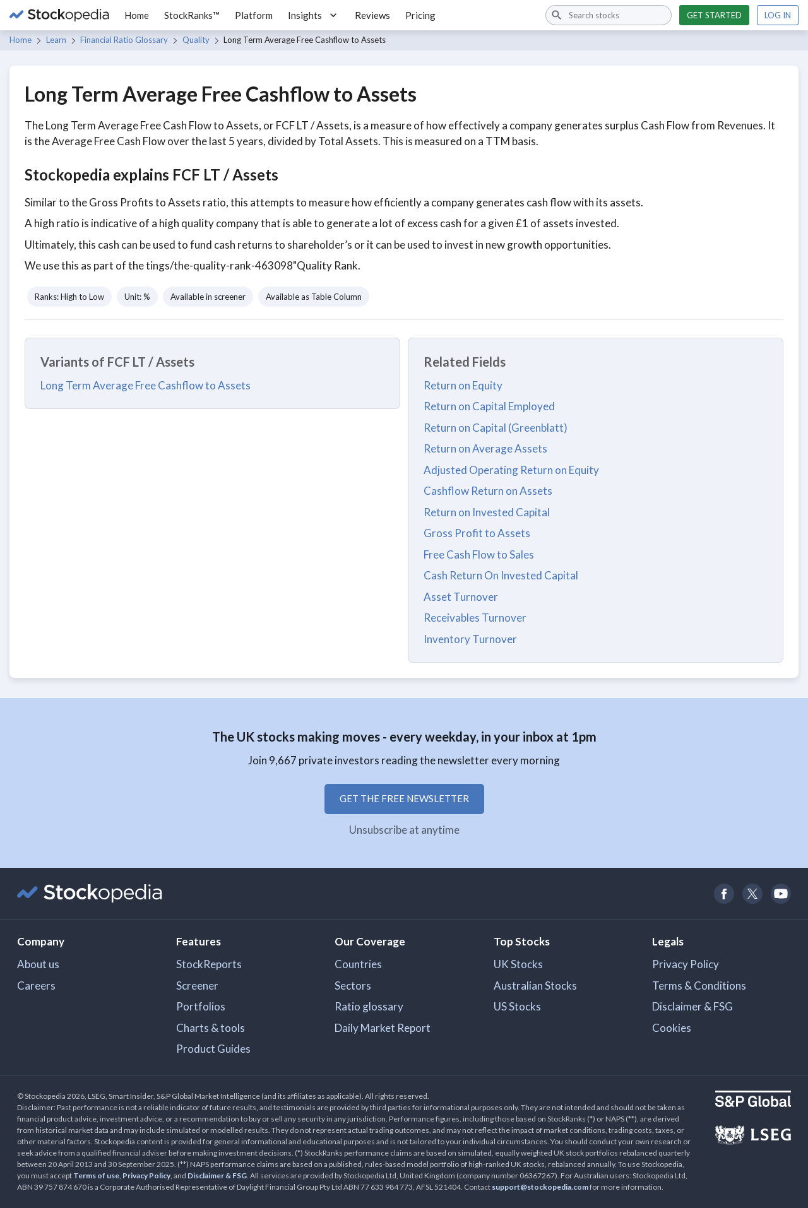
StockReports (209, 964)
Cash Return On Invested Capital (501, 575)
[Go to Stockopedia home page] (59, 15)
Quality (196, 40)
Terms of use (96, 1175)
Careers (36, 985)
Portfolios (200, 1006)
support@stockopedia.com (540, 1187)
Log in (777, 15)
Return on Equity (463, 385)
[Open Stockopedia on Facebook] (723, 893)
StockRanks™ (192, 15)
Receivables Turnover (475, 617)
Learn (56, 40)
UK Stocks (518, 964)
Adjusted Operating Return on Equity (511, 470)
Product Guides (213, 1048)
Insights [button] (314, 15)
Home (136, 15)
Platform (254, 15)
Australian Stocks (535, 985)
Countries (358, 964)
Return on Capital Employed (489, 406)
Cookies (671, 1027)
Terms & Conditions (699, 985)
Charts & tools (210, 1027)
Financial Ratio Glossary (124, 40)
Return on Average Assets (485, 448)
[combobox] (608, 15)
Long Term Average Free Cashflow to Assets (145, 385)
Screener (197, 985)
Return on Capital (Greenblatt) (495, 427)
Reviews (372, 15)
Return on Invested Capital (487, 512)
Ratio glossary (369, 1006)
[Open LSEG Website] (753, 1136)
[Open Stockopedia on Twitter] (752, 893)
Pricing (420, 15)
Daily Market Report (383, 1027)
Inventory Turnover (470, 639)
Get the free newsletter (404, 798)
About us (38, 964)
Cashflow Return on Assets (488, 490)
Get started (714, 15)
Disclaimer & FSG (692, 1006)
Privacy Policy (685, 964)
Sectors (353, 985)
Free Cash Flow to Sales (479, 554)
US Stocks (517, 1006)
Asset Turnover (461, 596)
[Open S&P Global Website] (753, 1100)
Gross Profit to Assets (477, 533)
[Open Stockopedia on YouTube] (780, 893)
